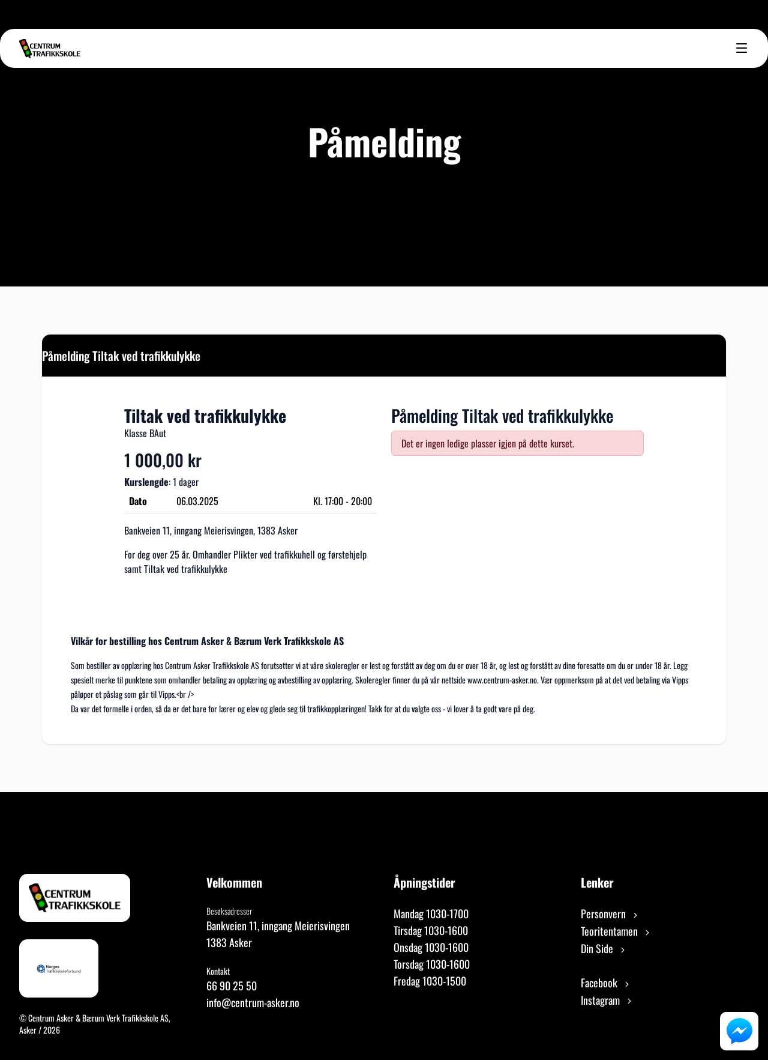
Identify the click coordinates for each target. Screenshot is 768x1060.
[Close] (706, 354)
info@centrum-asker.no (252, 1002)
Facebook (606, 982)
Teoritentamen (616, 931)
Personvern (610, 913)
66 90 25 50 (231, 985)
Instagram (607, 1000)
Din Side (604, 948)
